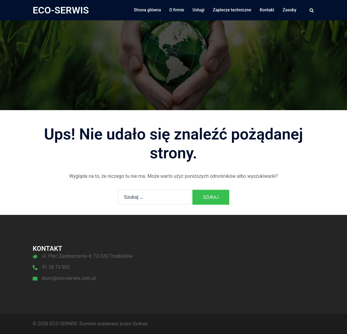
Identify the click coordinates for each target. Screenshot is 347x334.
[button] (312, 10)
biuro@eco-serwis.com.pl (69, 278)
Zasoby (289, 9)
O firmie (176, 9)
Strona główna (147, 9)
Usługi (199, 9)
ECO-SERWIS (61, 10)
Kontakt (267, 9)
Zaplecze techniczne (232, 9)
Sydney (140, 324)
